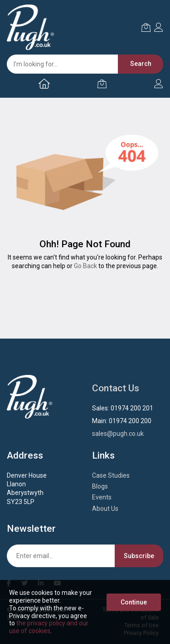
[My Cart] (102, 83)
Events (102, 497)
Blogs (100, 486)
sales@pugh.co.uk (118, 433)
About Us (105, 508)
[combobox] (80, 64)
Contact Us (115, 388)
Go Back (85, 266)
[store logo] (30, 27)
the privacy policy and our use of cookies (48, 626)
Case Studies (111, 475)
